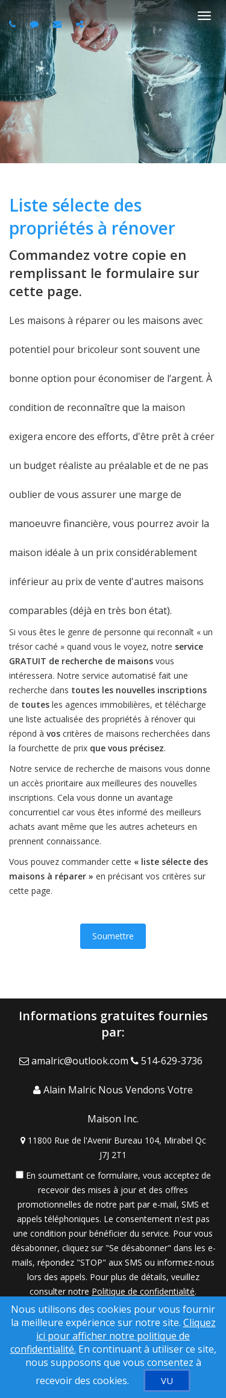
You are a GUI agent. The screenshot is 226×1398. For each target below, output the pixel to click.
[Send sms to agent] (36, 24)
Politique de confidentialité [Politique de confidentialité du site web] (143, 1291)
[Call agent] (14, 24)
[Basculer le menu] (204, 15)
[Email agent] (58, 24)
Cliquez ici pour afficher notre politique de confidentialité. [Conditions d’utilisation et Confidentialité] (113, 1336)
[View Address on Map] (113, 1147)
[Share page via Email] (81, 24)
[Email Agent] (75, 1060)
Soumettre (113, 936)
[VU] (166, 1380)
